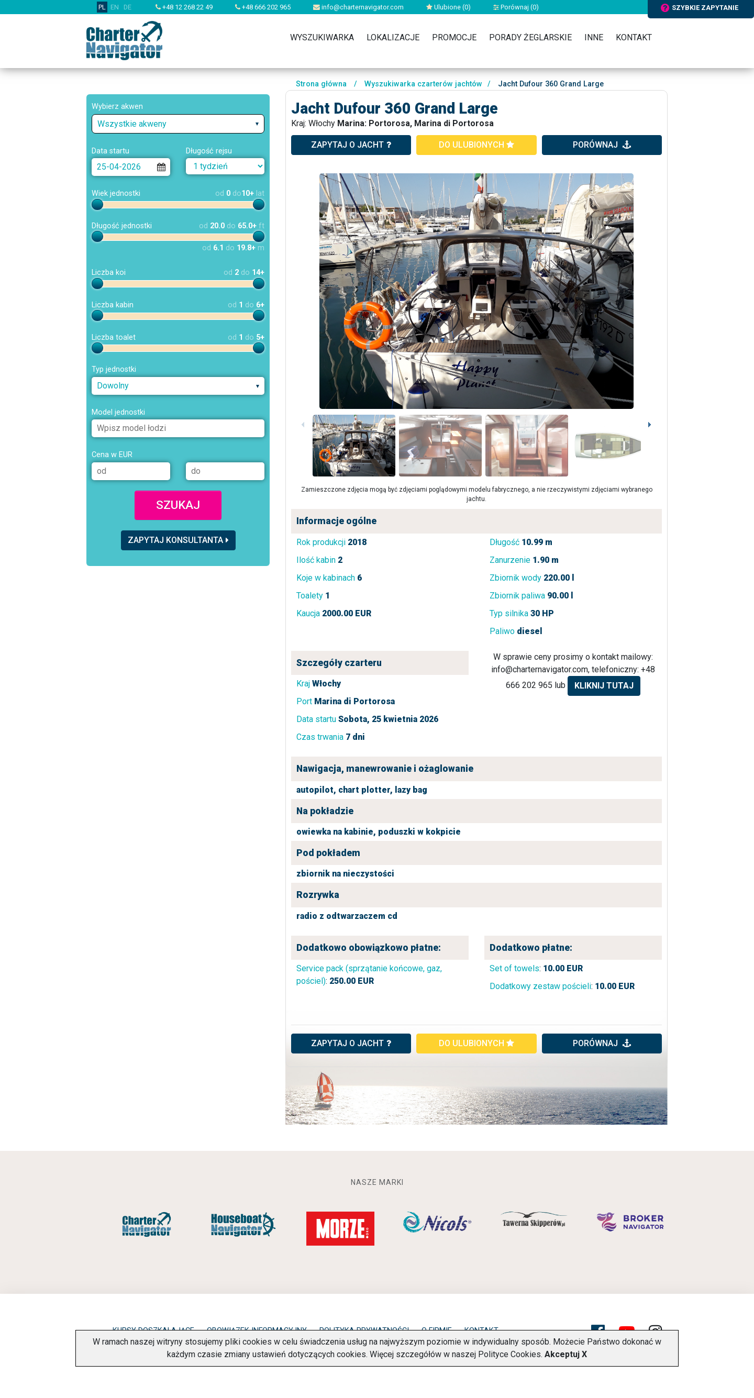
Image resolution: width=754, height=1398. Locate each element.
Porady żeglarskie (530, 37)
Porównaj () (516, 7)
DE (127, 7)
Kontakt (634, 37)
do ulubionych (476, 145)
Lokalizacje (393, 37)
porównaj (602, 145)
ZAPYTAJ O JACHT (351, 1043)
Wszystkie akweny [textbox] (132, 124)
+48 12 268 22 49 (184, 7)
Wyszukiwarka (322, 37)
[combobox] (178, 124)
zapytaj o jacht (351, 145)
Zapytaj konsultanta (178, 540)
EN (114, 7)
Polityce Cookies (509, 1354)
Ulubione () (448, 7)
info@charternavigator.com (358, 7)
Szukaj (178, 505)
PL (102, 7)
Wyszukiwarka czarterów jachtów (423, 84)
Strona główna (321, 84)
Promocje (454, 37)
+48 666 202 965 (263, 7)
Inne (593, 37)
